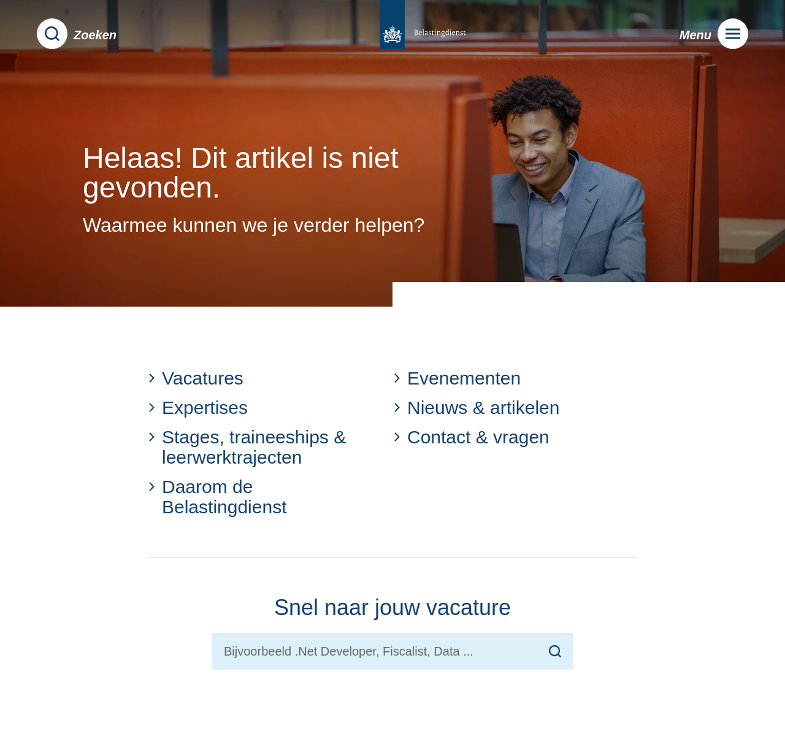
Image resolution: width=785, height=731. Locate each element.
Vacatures (195, 378)
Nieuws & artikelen (475, 407)
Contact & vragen (471, 437)
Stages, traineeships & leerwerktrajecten (246, 447)
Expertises (197, 407)
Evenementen (456, 378)
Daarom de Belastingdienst (216, 496)
